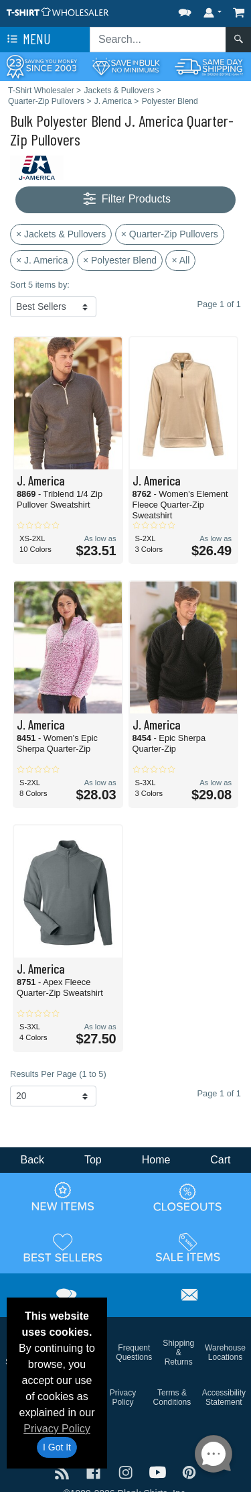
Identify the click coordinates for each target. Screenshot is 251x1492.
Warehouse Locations (225, 1352)
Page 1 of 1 (219, 1093)
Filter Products (125, 199)
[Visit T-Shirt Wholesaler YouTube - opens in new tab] (159, 1471)
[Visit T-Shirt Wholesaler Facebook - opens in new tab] (95, 1471)
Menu (27, 39)
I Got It (57, 1447)
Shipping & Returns (178, 1352)
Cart (220, 1159)
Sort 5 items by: (40, 285)
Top (93, 1159)
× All (180, 260)
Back (32, 1159)
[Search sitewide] (158, 39)
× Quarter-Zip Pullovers (169, 234)
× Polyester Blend (120, 260)
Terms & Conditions (172, 1397)
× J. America (42, 260)
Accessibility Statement (224, 1397)
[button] (184, 9)
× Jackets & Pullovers (61, 234)
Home (156, 1159)
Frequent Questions (134, 1352)
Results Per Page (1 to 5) (58, 1074)
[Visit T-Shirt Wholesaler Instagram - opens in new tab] (127, 1471)
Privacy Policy (56, 1428)
